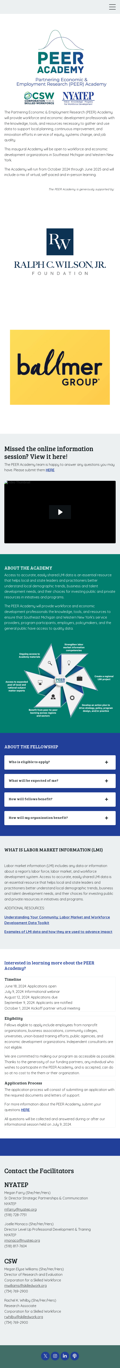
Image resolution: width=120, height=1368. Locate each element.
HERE (50, 470)
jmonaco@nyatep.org (22, 1240)
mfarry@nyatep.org (20, 1209)
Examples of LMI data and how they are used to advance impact (58, 932)
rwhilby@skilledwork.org (23, 1317)
